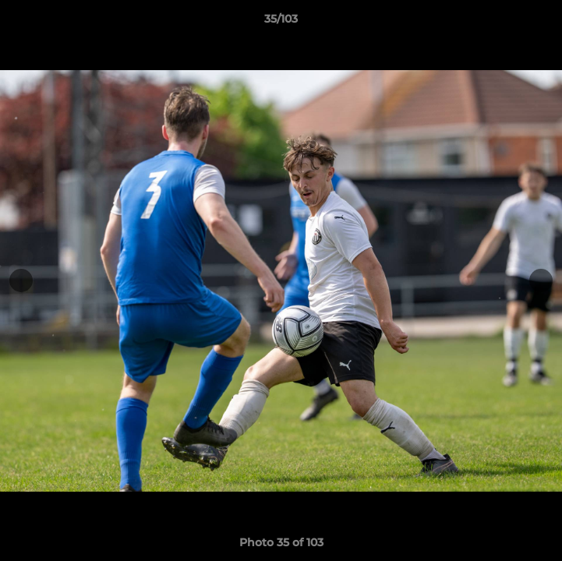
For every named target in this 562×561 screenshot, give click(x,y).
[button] (543, 23)
